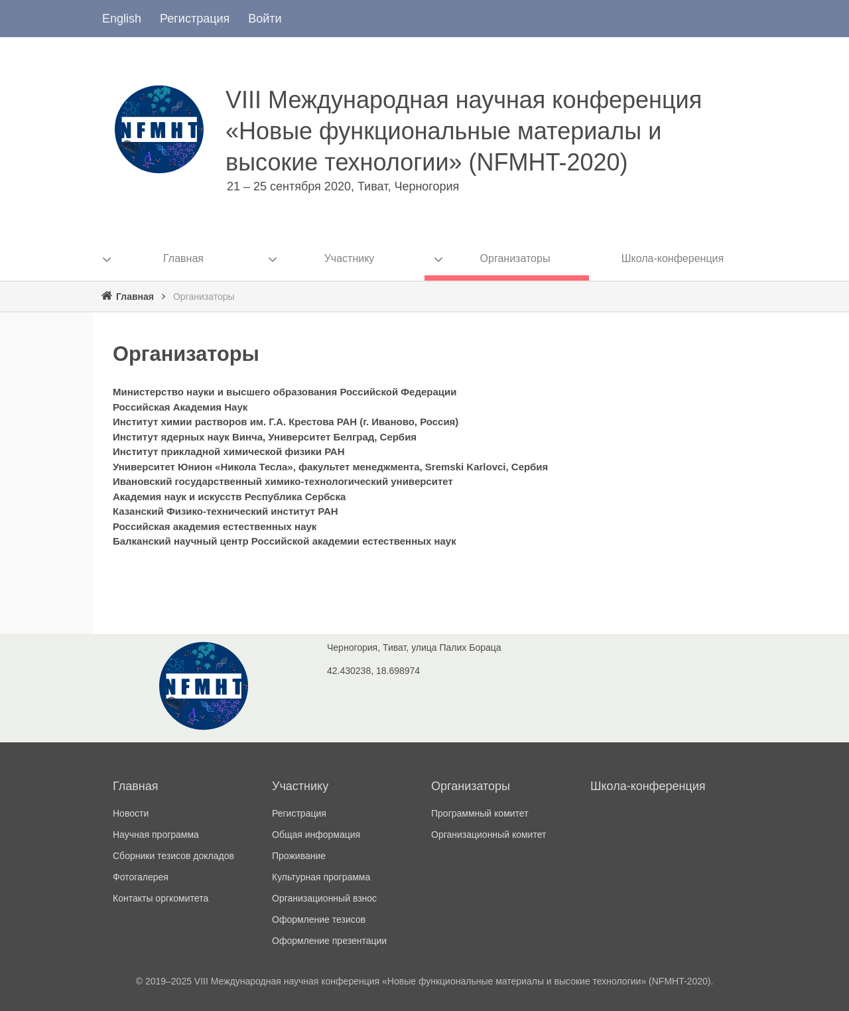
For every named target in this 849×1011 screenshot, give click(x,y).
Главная (135, 296)
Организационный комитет (488, 834)
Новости (131, 813)
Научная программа (156, 834)
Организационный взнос (324, 898)
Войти (264, 18)
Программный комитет (480, 813)
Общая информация (316, 834)
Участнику (300, 786)
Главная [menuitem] (183, 258)
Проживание (299, 855)
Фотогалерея (140, 877)
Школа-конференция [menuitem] (672, 258)
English (121, 18)
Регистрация (194, 18)
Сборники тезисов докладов (173, 855)
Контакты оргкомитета (160, 898)
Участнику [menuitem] (349, 258)
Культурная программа (321, 877)
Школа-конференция (648, 786)
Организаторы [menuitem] (515, 258)
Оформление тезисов (318, 919)
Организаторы (470, 786)
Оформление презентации (329, 940)
